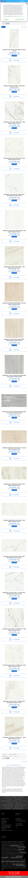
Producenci (4, 821)
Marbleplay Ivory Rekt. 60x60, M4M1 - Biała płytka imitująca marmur (14, 267)
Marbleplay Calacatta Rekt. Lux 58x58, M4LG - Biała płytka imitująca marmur (14, 702)
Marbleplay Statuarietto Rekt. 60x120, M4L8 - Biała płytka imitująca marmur (14, 557)
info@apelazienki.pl (19, 825)
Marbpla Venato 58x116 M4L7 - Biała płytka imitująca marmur (14, 86)
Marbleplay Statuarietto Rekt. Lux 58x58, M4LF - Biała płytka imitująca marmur (14, 593)
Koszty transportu (6, 826)
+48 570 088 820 (19, 823)
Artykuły (3, 829)
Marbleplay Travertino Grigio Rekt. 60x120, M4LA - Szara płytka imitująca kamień (14, 412)
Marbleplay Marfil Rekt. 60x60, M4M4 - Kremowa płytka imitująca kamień (14, 303)
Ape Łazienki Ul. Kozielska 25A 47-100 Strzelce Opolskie (20, 820)
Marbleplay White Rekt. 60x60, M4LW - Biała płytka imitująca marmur (14, 158)
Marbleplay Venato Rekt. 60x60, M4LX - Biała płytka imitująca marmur (14, 122)
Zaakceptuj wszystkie (20, 19)
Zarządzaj (6, 19)
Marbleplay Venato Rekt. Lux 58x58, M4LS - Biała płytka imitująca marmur (14, 629)
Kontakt (3, 823)
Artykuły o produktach (7, 830)
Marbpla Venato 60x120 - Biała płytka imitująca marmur (14, 50)
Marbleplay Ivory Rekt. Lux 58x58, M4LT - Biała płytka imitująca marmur (14, 738)
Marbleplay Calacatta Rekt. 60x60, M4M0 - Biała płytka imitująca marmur (14, 231)
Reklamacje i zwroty (6, 827)
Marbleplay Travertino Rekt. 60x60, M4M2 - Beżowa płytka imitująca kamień (14, 340)
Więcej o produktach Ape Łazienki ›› (14, 876)
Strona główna (5, 818)
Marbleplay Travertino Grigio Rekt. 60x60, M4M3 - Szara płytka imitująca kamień (14, 376)
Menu (5, 1)
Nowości (3, 819)
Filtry (3, 27)
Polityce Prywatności (20, 16)
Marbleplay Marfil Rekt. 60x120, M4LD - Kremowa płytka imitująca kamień (14, 448)
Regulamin (4, 822)
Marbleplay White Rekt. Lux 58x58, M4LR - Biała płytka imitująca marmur (14, 665)
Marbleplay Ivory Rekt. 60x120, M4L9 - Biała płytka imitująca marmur (14, 484)
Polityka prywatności (6, 825)
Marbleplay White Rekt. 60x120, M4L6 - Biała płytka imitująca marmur (14, 521)
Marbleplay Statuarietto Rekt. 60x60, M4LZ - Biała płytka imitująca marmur (14, 195)
